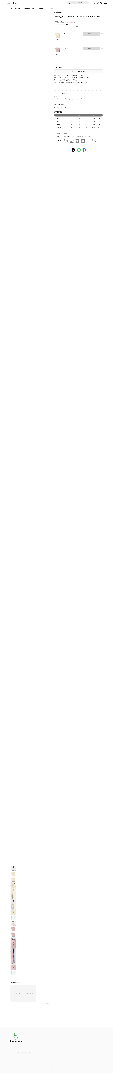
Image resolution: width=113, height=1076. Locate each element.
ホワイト (64, 102)
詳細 (74, 22)
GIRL (63, 104)
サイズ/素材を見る (80, 71)
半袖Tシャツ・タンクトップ (75, 99)
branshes (58, 12)
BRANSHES (56, 1067)
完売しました (91, 34)
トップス (64, 99)
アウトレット (65, 96)
